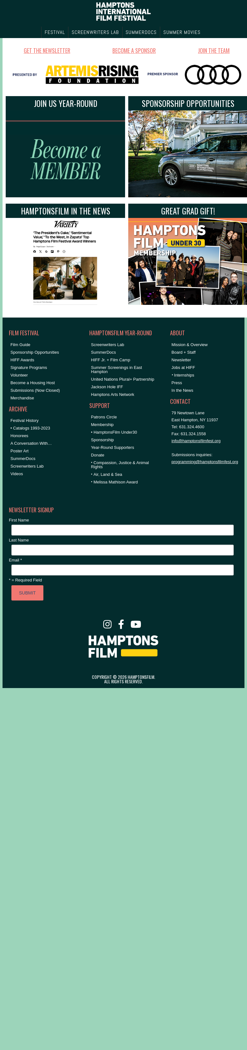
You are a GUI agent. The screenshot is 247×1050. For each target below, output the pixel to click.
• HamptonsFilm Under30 (114, 432)
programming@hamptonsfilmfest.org (205, 461)
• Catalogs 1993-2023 (30, 428)
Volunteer (19, 375)
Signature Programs (28, 367)
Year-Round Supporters (112, 447)
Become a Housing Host (32, 382)
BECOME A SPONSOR (134, 50)
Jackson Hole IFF (107, 386)
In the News (182, 390)
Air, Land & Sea (107, 474)
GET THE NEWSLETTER (47, 50)
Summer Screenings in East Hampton (116, 369)
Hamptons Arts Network (112, 394)
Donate (97, 455)
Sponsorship (102, 439)
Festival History (24, 420)
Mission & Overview (190, 344)
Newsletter (181, 360)
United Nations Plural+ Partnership (122, 379)
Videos (16, 473)
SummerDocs (22, 458)
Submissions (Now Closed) (35, 390)
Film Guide (20, 344)
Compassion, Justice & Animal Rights (120, 464)
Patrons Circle (104, 417)
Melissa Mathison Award (115, 482)
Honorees (19, 435)
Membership (102, 424)
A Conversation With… (31, 443)
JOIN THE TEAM (214, 50)
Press (177, 382)
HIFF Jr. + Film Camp (110, 360)
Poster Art (19, 451)
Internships (184, 375)
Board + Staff (184, 352)
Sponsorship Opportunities (34, 352)
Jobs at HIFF (183, 367)
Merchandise (22, 398)
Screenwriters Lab (27, 466)
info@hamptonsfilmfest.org (196, 440)
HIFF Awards (22, 360)
